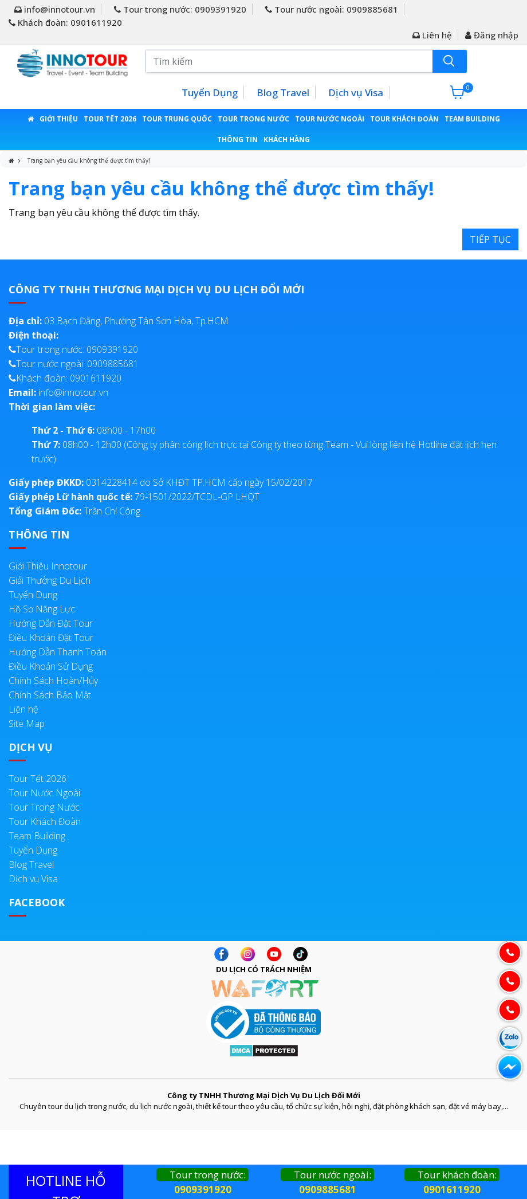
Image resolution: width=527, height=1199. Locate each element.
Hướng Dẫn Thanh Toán (58, 652)
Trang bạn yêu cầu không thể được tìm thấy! (88, 160)
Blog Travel (283, 92)
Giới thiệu (59, 119)
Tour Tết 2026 (110, 119)
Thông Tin (237, 139)
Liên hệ (432, 35)
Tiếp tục (490, 239)
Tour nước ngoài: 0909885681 (331, 9)
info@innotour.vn (54, 9)
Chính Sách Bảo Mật (50, 695)
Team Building (472, 119)
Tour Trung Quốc (177, 119)
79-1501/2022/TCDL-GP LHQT (134, 496)
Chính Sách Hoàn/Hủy (53, 680)
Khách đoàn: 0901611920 (65, 22)
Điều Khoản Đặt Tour (51, 637)
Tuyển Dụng (210, 92)
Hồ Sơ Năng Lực (42, 609)
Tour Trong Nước (253, 119)
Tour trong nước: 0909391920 (180, 9)
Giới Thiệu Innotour (48, 566)
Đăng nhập (491, 35)
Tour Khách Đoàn (404, 119)
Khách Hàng (287, 139)
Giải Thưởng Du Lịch (50, 580)
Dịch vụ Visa (355, 92)
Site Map (27, 723)
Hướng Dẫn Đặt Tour (51, 623)
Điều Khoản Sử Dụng (51, 666)
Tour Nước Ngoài (329, 119)
